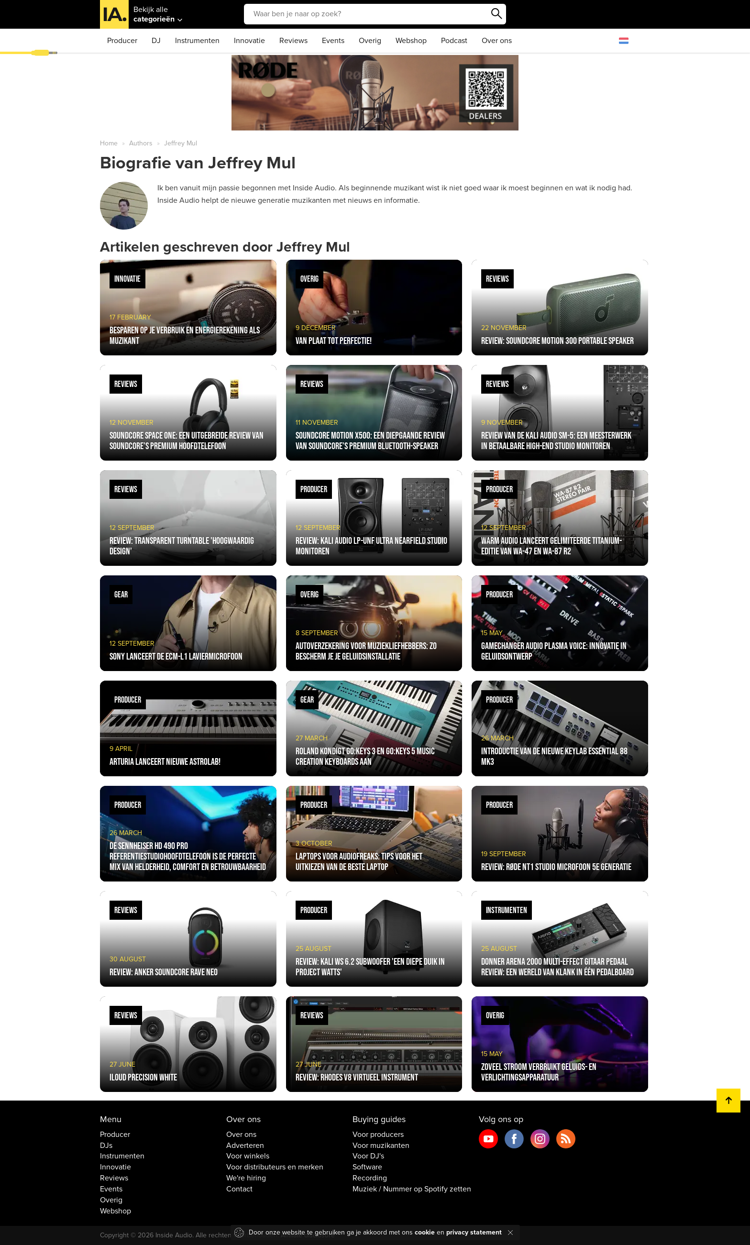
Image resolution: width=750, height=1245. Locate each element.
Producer (122, 40)
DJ (156, 40)
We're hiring (246, 1178)
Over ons (497, 40)
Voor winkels (247, 1156)
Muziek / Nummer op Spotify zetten (412, 1189)
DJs (106, 1145)
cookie (425, 1232)
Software (367, 1167)
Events (333, 40)
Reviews (293, 40)
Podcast (454, 40)
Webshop (411, 40)
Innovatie (249, 40)
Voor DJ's (368, 1156)
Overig (370, 40)
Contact (239, 1189)
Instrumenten (197, 40)
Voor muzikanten (381, 1145)
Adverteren (245, 1145)
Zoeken (496, 14)
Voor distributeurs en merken (274, 1167)
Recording (370, 1178)
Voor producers (378, 1134)
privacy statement (474, 1232)
